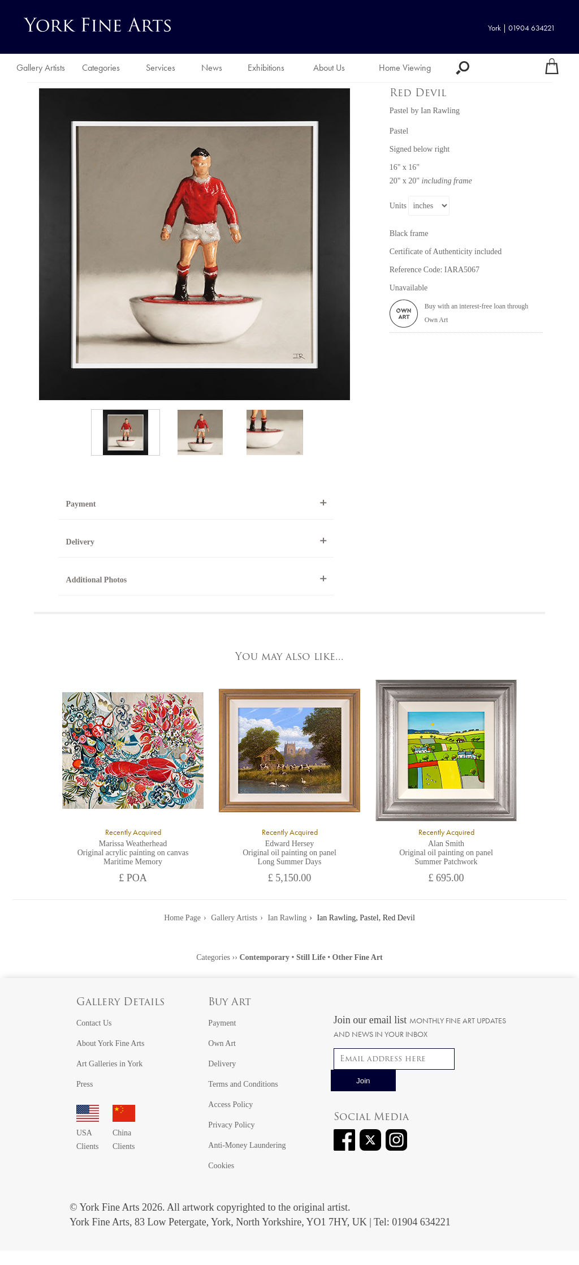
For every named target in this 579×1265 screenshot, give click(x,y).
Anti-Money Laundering (247, 1145)
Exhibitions (266, 67)
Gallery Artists (40, 67)
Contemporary (264, 957)
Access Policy (230, 1104)
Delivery (80, 542)
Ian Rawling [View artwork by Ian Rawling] (440, 110)
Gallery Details (120, 1002)
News (211, 67)
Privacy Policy (231, 1125)
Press (84, 1084)
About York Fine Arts (110, 1043)
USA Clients (87, 1133)
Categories (101, 67)
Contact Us (94, 1023)
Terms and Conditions (243, 1084)
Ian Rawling (286, 918)
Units (398, 205)
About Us (329, 67)
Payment (81, 504)
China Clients (124, 1133)
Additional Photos (96, 580)
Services (160, 67)
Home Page (182, 918)
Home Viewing (405, 67)
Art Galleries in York (109, 1064)
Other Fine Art (357, 957)
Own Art (222, 1043)
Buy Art (229, 1002)
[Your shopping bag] (552, 68)
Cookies (221, 1165)
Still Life (311, 957)
